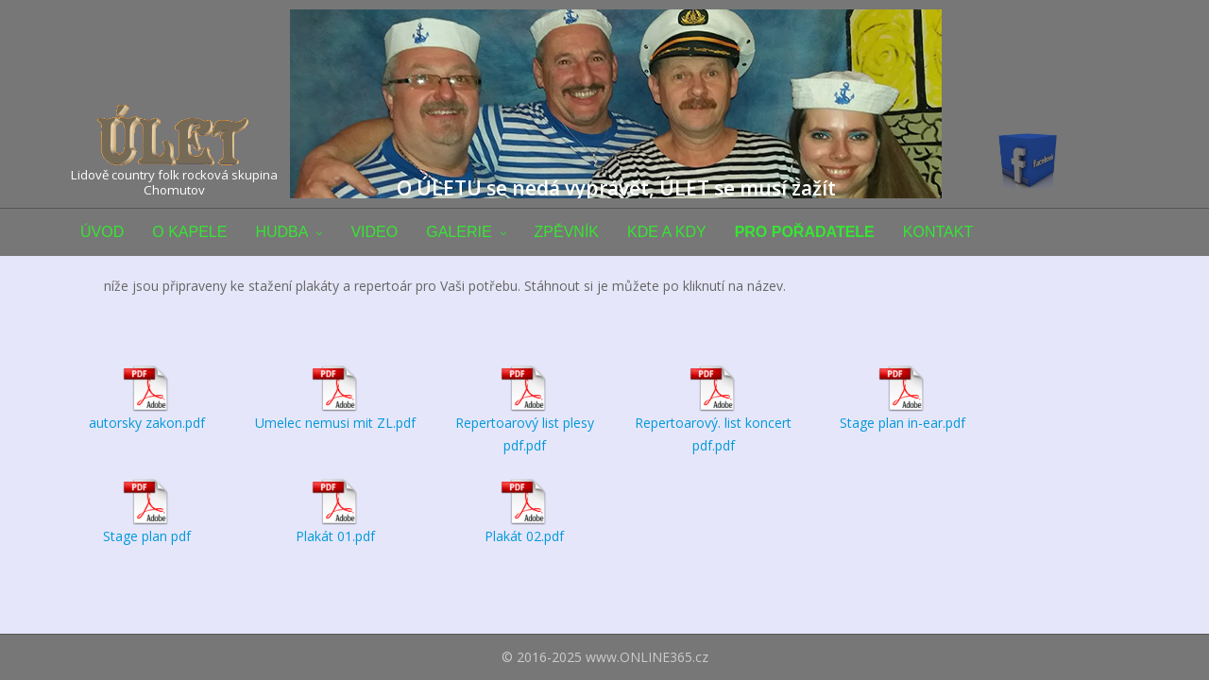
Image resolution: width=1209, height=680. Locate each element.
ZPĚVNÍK (567, 232)
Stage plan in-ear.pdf (902, 423)
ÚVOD (102, 232)
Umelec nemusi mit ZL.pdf (335, 423)
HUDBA (281, 232)
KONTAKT (938, 232)
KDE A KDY (667, 232)
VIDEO (374, 232)
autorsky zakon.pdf (147, 423)
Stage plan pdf (147, 536)
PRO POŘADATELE (805, 232)
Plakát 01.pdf (335, 536)
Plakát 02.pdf (524, 536)
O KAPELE (189, 232)
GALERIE (458, 232)
